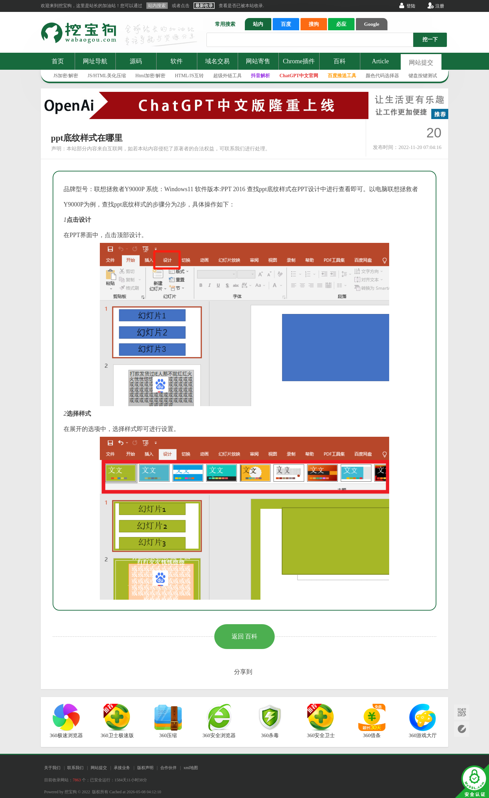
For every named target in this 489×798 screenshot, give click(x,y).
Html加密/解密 (150, 75)
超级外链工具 (227, 75)
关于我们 (52, 767)
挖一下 (430, 39)
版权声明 (145, 767)
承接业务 (122, 767)
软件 (176, 61)
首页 (58, 61)
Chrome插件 (299, 61)
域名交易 (217, 61)
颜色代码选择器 (382, 75)
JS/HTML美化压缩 (107, 75)
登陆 (410, 6)
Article (380, 61)
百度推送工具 (342, 75)
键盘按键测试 (423, 75)
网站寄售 (258, 61)
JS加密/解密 (65, 75)
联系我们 (75, 767)
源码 (136, 61)
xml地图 (190, 767)
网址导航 (95, 61)
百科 (339, 61)
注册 (439, 6)
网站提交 (421, 62)
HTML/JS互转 (189, 75)
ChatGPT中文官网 (298, 75)
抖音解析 (260, 75)
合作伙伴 (168, 767)
